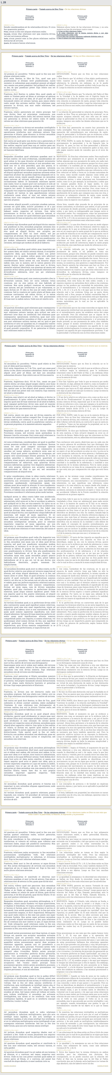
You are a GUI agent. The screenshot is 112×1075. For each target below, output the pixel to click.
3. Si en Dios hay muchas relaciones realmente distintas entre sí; (80, 36)
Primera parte (31, 9)
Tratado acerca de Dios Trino (51, 9)
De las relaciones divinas (61, 56)
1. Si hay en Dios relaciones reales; (69, 31)
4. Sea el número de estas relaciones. (70, 38)
